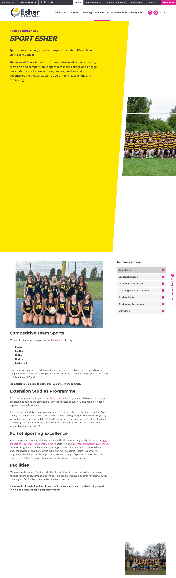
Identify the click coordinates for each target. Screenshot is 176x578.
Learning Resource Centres (134, 290)
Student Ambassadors (131, 304)
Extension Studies (59, 398)
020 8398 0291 (8, 2)
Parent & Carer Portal (116, 2)
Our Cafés (124, 311)
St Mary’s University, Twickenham (91, 443)
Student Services (128, 277)
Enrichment (57, 340)
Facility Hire (135, 12)
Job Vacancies (136, 2)
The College (87, 12)
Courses (74, 12)
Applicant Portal (93, 2)
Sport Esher (125, 270)
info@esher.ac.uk (28, 2)
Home (78, 2)
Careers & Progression (131, 283)
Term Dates (168, 2)
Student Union (127, 297)
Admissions (61, 12)
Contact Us (153, 2)
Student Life (101, 12)
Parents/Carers (119, 12)
